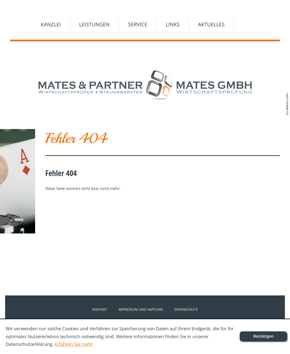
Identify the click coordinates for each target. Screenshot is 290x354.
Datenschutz (186, 309)
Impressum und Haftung (141, 309)
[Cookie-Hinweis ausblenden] (263, 336)
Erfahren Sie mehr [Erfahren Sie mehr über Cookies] (74, 344)
